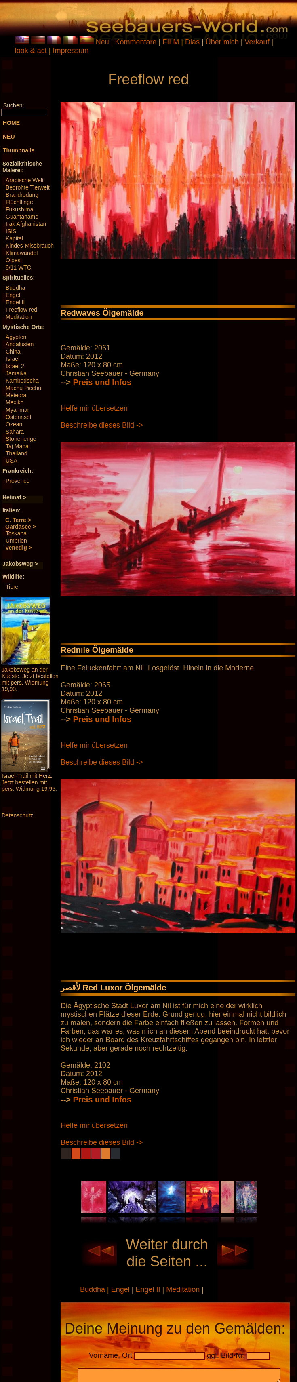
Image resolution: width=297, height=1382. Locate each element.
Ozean (14, 424)
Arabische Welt (25, 180)
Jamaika (16, 373)
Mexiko (14, 402)
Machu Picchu (23, 388)
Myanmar (17, 410)
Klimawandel (22, 253)
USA (11, 460)
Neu (102, 42)
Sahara (15, 431)
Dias (193, 42)
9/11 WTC (18, 267)
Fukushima (19, 209)
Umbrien (16, 540)
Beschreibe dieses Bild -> (102, 425)
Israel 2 (15, 366)
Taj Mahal (18, 446)
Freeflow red (21, 309)
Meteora (16, 395)
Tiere (12, 587)
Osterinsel (18, 417)
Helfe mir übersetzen (94, 408)
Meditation (19, 317)
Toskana (16, 533)
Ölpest (14, 260)
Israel (12, 359)
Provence (17, 481)
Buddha (15, 287)
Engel (13, 295)
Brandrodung (22, 195)
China (13, 351)
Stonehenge (21, 439)
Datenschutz (17, 815)
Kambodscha (22, 380)
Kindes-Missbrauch (30, 245)
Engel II (15, 302)
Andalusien (20, 344)
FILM (171, 42)
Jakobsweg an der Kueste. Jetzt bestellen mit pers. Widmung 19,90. (30, 679)
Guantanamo (22, 216)
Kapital (14, 238)
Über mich (223, 42)
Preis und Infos (102, 382)
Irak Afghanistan (26, 224)
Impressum (70, 50)
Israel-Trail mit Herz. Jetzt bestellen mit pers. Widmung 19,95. (29, 782)
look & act (32, 50)
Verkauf (257, 42)
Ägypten (16, 337)
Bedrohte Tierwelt (28, 187)
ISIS (11, 231)
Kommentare (137, 42)
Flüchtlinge (19, 202)
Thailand (16, 453)
